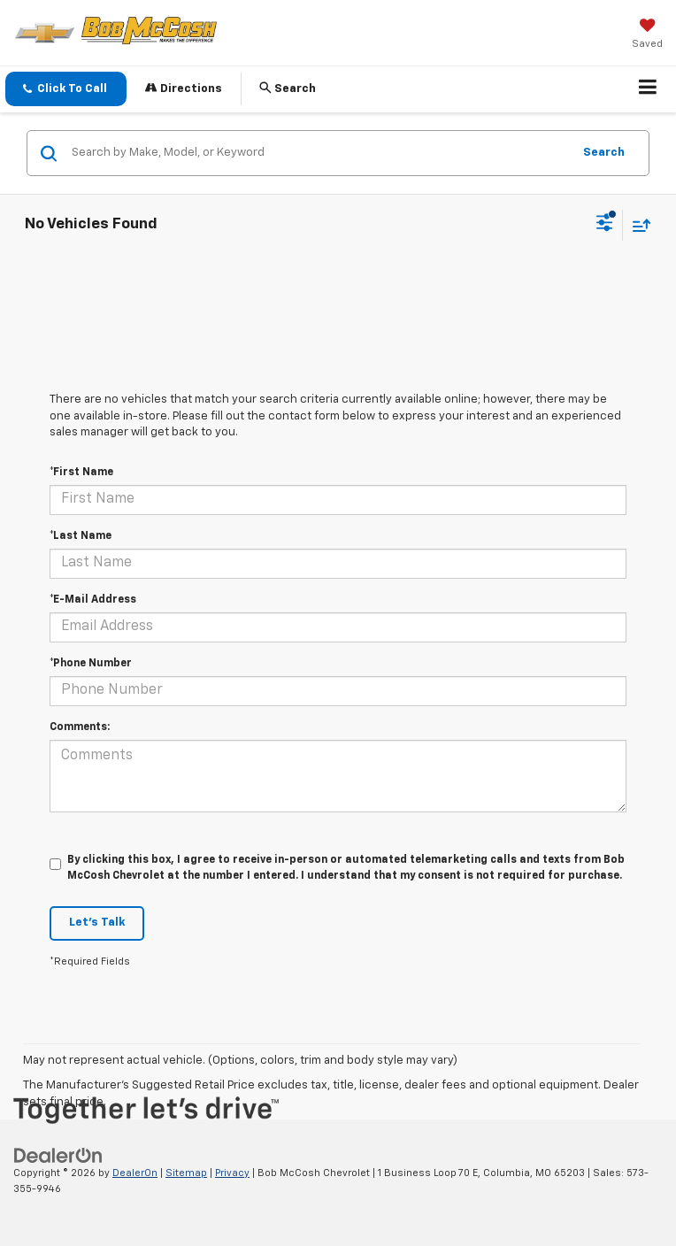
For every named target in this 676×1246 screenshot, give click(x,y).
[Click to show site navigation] (648, 89)
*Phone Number (91, 663)
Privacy (232, 1173)
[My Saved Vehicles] (647, 35)
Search (604, 152)
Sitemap (186, 1173)
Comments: (80, 727)
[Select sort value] (637, 225)
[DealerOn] (58, 1155)
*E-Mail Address (93, 600)
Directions (183, 88)
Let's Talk (97, 922)
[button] (66, 89)
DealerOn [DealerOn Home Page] (134, 1173)
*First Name (81, 472)
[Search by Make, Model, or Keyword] (319, 153)
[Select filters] (605, 224)
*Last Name (80, 536)
